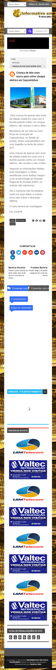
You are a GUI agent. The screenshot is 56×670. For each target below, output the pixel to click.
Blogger (33, 50)
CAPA (12, 220)
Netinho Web (35, 664)
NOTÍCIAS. (16, 63)
